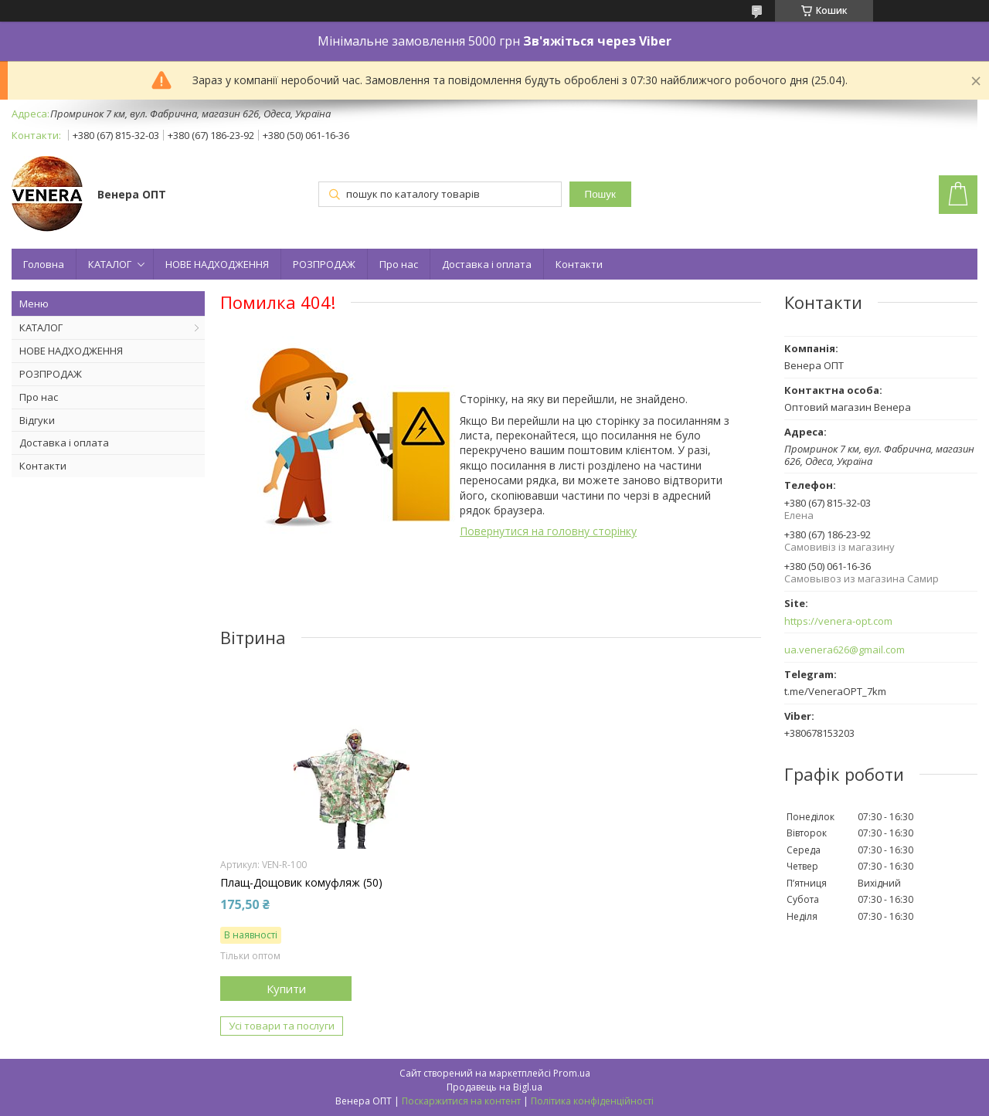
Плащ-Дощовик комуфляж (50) (301, 883)
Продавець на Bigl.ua (494, 1087)
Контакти (579, 264)
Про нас (398, 264)
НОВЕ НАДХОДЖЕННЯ (217, 264)
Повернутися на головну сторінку (548, 531)
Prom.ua (571, 1073)
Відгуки (37, 420)
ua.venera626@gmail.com (844, 649)
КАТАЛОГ (109, 264)
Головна (43, 264)
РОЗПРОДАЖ (324, 264)
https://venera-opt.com (838, 621)
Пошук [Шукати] (600, 194)
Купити (286, 988)
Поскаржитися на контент (461, 1101)
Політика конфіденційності (592, 1101)
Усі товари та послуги (282, 1026)
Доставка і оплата (487, 264)
